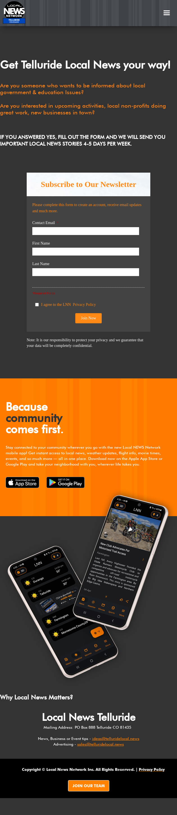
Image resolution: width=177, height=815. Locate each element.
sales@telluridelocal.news (100, 744)
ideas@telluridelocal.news (115, 738)
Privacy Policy (84, 304)
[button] (166, 13)
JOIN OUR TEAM (88, 786)
